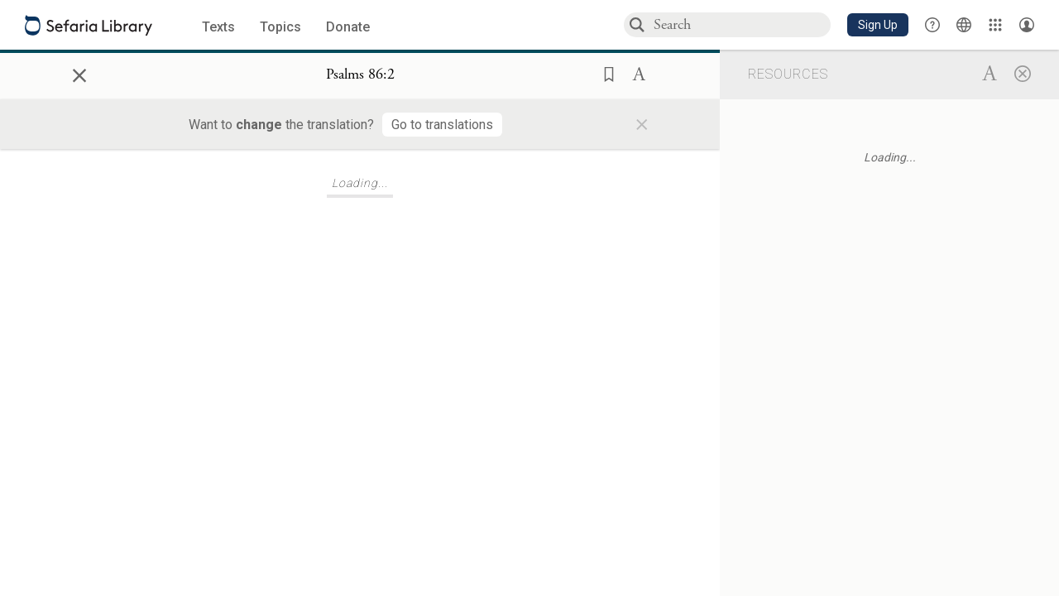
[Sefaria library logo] (88, 25)
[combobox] (741, 24)
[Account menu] (1026, 24)
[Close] (1022, 73)
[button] (877, 24)
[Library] (995, 24)
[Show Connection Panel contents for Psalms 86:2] (360, 75)
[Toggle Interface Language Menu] (963, 24)
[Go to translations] (442, 125)
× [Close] (79, 73)
